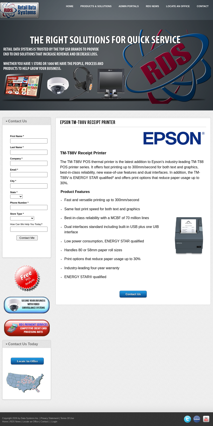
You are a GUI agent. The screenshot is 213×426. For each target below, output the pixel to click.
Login (54, 421)
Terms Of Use (67, 418)
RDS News (152, 6)
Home (69, 6)
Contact (203, 6)
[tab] (26, 121)
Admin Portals (129, 6)
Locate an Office (178, 6)
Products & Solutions (96, 6)
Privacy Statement (50, 418)
